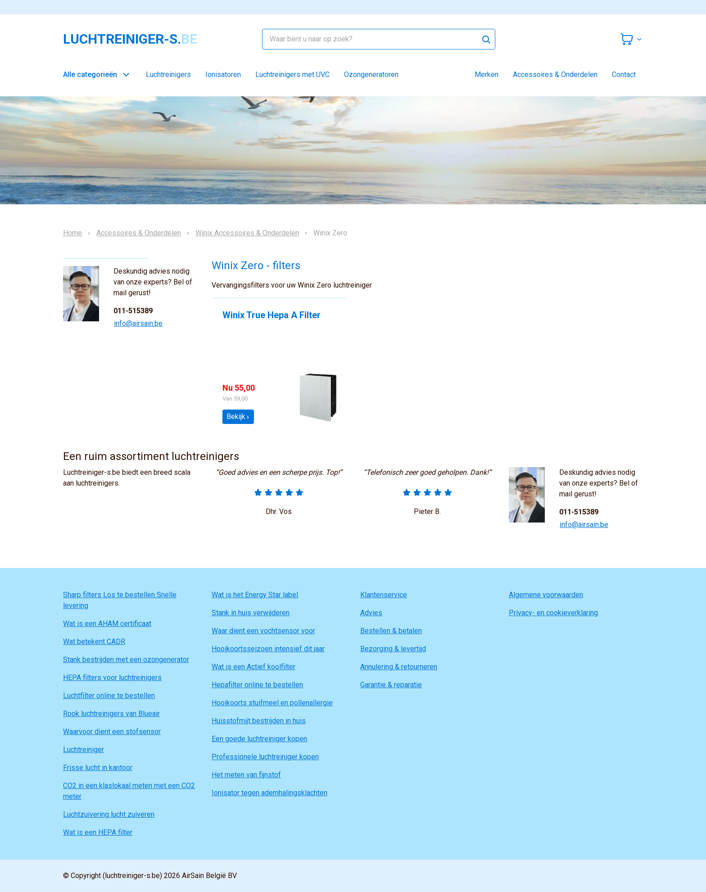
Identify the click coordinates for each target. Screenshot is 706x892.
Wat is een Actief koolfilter (253, 666)
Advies (371, 612)
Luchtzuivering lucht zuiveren (108, 814)
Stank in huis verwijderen (251, 612)
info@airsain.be (138, 323)
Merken (486, 74)
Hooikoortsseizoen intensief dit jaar (268, 648)
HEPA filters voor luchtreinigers (112, 677)
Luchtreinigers (168, 74)
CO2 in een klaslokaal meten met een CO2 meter (129, 791)
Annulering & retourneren (398, 666)
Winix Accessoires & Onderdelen (247, 233)
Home (72, 233)
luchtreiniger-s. (130, 39)
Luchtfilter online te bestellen (109, 695)
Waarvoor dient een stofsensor (112, 731)
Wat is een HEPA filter (97, 832)
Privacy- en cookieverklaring (553, 612)
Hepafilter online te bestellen (257, 684)
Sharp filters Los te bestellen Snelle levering (119, 600)
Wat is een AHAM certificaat (107, 623)
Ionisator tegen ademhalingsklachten (269, 792)
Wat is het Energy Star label (255, 594)
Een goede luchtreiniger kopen (259, 738)
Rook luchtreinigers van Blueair (111, 713)
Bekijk (238, 416)
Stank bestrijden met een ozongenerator (126, 659)
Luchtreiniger (83, 749)
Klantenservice (383, 594)
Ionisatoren (223, 74)
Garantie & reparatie (391, 684)
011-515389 (133, 310)
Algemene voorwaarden (546, 594)
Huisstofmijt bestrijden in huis (259, 720)
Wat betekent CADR (94, 641)
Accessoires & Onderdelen (555, 74)
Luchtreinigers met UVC (292, 74)
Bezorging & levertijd (393, 648)
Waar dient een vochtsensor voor (263, 630)
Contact (624, 74)
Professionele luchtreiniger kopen (265, 756)
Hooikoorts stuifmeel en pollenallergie (272, 702)
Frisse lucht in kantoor (97, 767)
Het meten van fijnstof (246, 774)
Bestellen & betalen (391, 630)
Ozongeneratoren (371, 74)
